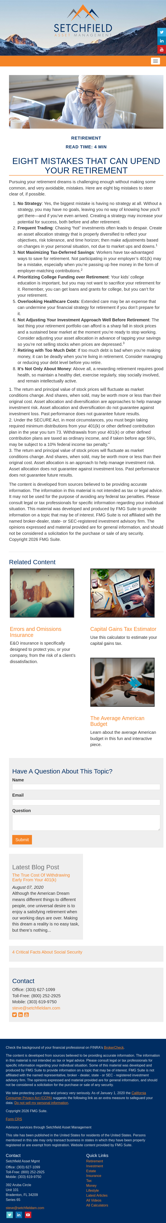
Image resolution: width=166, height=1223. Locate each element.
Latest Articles (97, 1195)
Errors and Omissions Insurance (35, 632)
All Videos (93, 1200)
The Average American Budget (117, 721)
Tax (89, 1180)
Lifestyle (92, 1190)
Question (21, 810)
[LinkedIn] (161, 40)
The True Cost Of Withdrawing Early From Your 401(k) (41, 877)
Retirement (94, 1161)
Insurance (93, 1176)
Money (91, 1185)
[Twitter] (161, 32)
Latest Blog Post (35, 867)
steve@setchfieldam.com (36, 1008)
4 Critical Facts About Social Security (47, 952)
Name (18, 780)
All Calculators (97, 1205)
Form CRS (14, 1119)
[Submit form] (22, 839)
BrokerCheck (114, 1047)
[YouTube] (161, 49)
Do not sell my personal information (41, 1103)
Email (18, 795)
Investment (94, 1166)
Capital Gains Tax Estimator (123, 629)
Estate (91, 1171)
